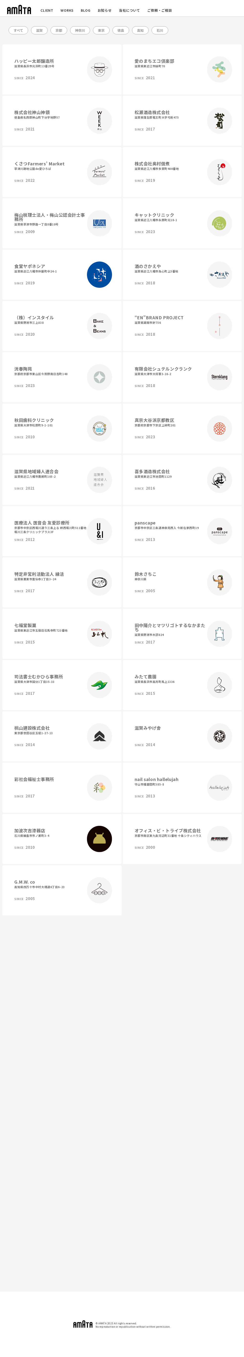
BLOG (85, 10)
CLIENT (47, 10)
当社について (129, 10)
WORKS (67, 10)
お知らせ (105, 10)
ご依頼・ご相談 (159, 10)
